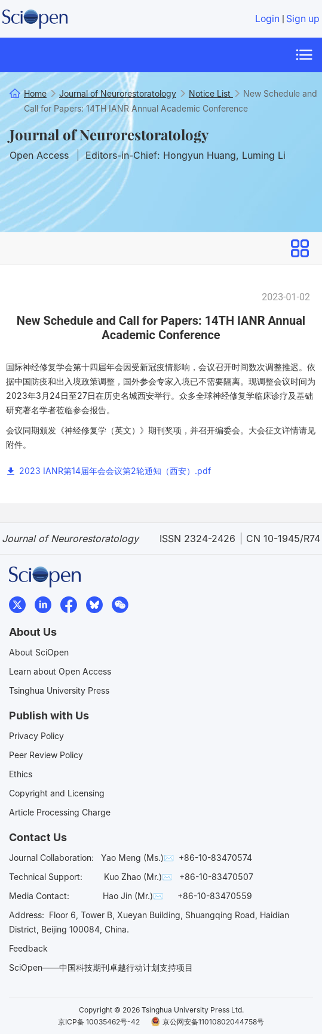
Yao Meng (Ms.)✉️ (137, 858)
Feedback (28, 948)
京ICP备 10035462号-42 (99, 1021)
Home (35, 93)
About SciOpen (39, 652)
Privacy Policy (36, 736)
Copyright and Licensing (57, 793)
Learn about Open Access (60, 671)
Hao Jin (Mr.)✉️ (133, 896)
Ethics (20, 774)
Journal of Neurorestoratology (109, 134)
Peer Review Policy (46, 755)
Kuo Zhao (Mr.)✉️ (138, 877)
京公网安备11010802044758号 (207, 1021)
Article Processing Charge (60, 812)
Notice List (211, 93)
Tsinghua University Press (59, 690)
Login (267, 18)
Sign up (303, 18)
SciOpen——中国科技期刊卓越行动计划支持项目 (101, 967)
